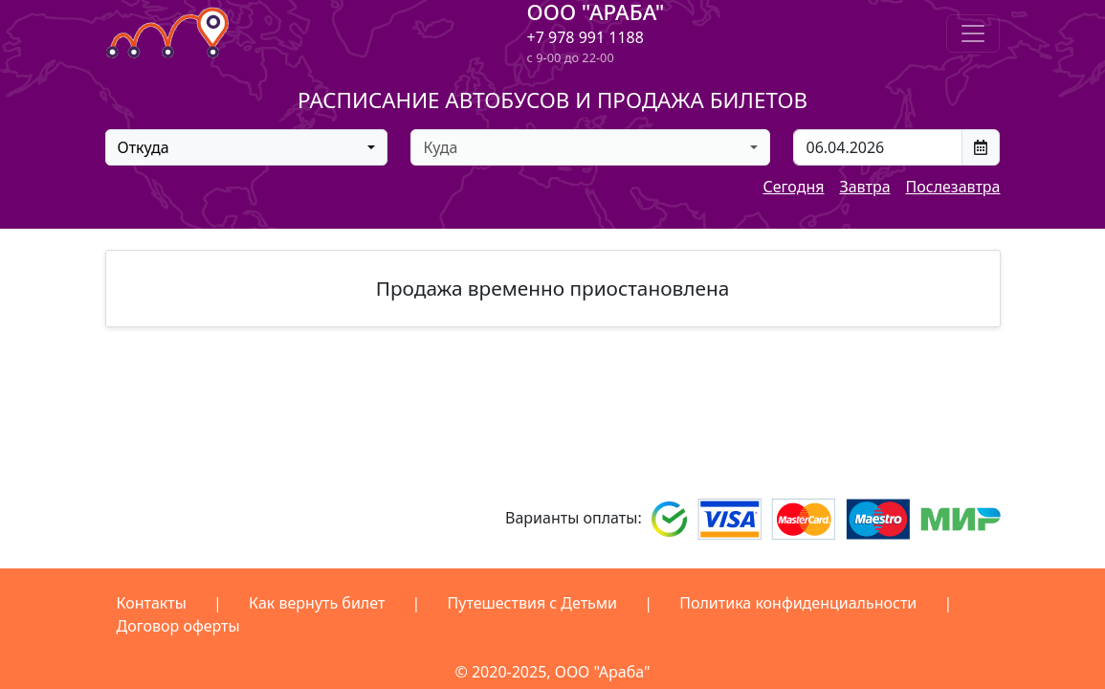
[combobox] (246, 147)
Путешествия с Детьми (533, 602)
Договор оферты (178, 625)
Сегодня (793, 186)
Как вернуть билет (317, 602)
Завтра (864, 186)
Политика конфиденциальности (798, 602)
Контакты (152, 602)
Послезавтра (953, 186)
